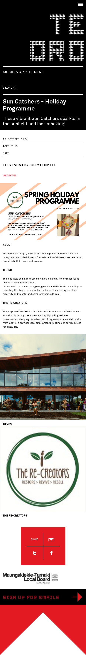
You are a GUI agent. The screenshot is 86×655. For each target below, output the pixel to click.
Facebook (51, 553)
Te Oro (57, 39)
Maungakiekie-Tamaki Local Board (30, 578)
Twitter (34, 553)
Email (51, 539)
